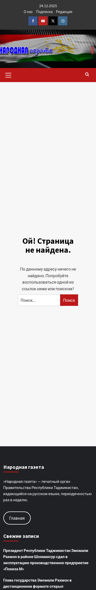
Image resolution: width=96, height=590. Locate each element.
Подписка (44, 11)
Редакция (64, 11)
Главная (17, 518)
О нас (28, 11)
